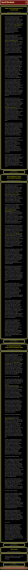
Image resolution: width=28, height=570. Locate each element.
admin (20, 12)
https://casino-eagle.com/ (11, 107)
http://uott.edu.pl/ (18, 24)
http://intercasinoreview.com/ (12, 385)
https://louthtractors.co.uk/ (11, 40)
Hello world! (14, 549)
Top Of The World (7, 2)
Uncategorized (15, 172)
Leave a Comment (14, 171)
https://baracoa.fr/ (9, 418)
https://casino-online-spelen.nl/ (13, 194)
